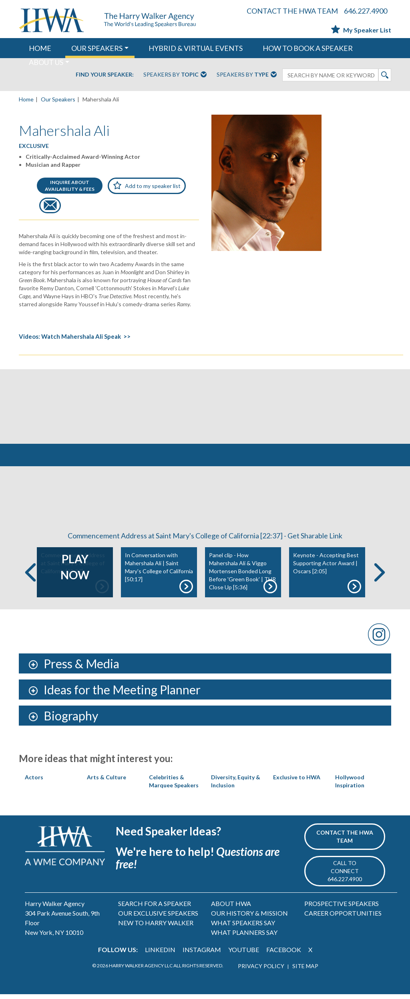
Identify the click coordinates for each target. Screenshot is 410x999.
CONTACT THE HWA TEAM (292, 10)
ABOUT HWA (231, 908)
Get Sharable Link (314, 540)
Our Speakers (58, 99)
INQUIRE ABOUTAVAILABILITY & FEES (69, 185)
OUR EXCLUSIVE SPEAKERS (158, 918)
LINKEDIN (160, 954)
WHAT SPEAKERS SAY (243, 927)
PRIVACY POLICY (261, 970)
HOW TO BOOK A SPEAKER (308, 48)
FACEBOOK (283, 954)
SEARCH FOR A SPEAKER (154, 908)
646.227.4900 (365, 10)
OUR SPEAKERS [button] (97, 48)
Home (26, 99)
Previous (30, 576)
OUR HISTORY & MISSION (249, 918)
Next (379, 576)
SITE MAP (305, 970)
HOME (40, 48)
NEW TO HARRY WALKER (155, 927)
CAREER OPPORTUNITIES (343, 918)
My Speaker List (361, 30)
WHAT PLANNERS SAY (244, 937)
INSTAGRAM (202, 954)
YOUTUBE (243, 954)
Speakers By (175, 75)
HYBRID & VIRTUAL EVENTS (196, 48)
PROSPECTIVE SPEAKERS (341, 908)
